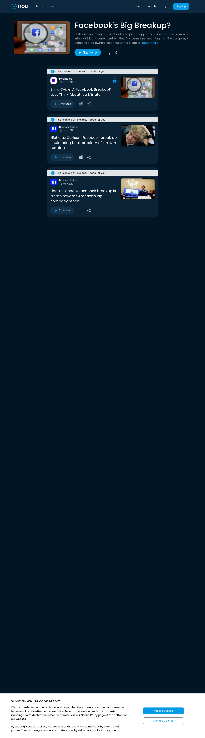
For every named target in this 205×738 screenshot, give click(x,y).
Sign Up (181, 6)
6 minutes (62, 157)
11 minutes (62, 211)
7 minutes (62, 104)
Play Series (88, 52)
